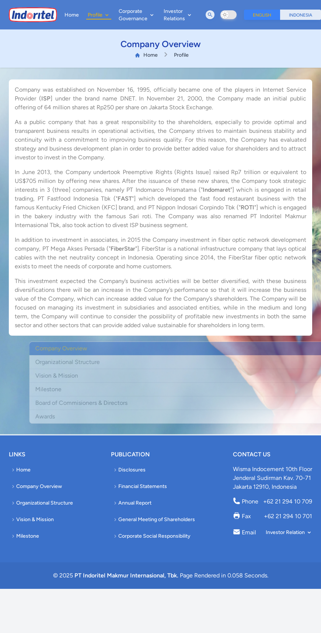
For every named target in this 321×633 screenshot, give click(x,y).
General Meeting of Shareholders (153, 519)
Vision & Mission (32, 519)
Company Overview (36, 486)
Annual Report (131, 503)
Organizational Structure (41, 503)
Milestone (24, 536)
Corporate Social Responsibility (151, 536)
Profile (99, 15)
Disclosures (129, 470)
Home (71, 15)
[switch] (228, 14)
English (262, 15)
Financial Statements (139, 486)
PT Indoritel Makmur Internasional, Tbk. (126, 575)
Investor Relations (178, 15)
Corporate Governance (137, 15)
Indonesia (300, 15)
